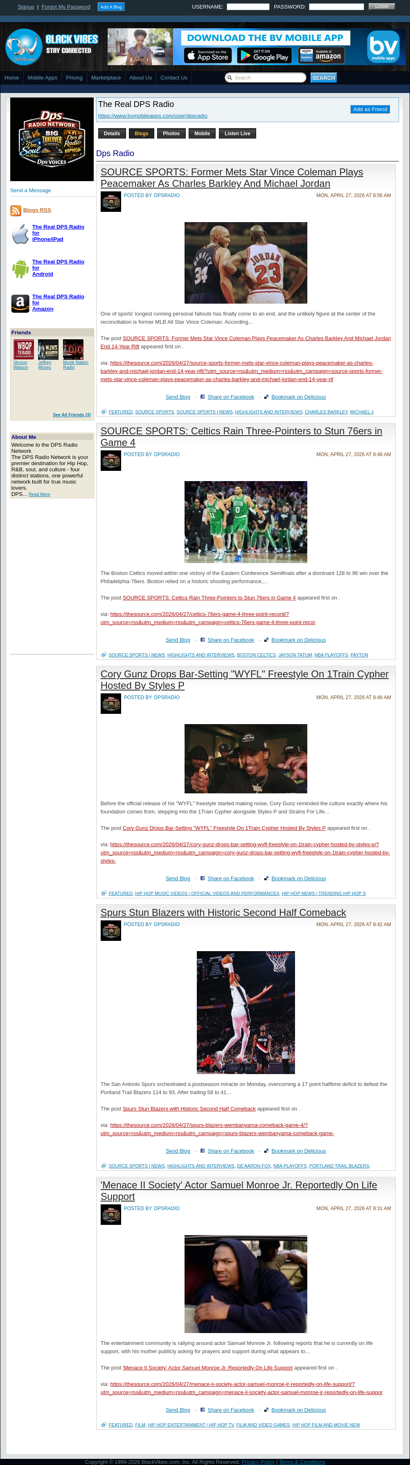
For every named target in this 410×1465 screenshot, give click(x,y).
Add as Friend (370, 109)
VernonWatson (21, 365)
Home (12, 78)
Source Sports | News (205, 411)
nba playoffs (331, 654)
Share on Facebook (230, 397)
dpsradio (167, 195)
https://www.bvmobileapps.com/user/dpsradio (152, 116)
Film (140, 1424)
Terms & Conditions (302, 1462)
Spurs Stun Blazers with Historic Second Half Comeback (223, 912)
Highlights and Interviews (268, 411)
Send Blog (178, 397)
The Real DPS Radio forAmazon (58, 302)
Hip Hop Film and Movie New (326, 1424)
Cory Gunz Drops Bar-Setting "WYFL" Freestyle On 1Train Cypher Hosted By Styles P (224, 828)
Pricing (74, 78)
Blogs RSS (37, 210)
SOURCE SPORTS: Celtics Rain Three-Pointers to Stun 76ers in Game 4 (209, 598)
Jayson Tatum (295, 654)
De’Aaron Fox (254, 1165)
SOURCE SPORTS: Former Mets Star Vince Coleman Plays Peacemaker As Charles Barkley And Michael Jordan (232, 177)
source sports (154, 411)
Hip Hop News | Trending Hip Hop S (324, 893)
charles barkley (326, 411)
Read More (39, 494)
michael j (362, 411)
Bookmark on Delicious (298, 397)
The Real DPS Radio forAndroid (58, 268)
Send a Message (30, 190)
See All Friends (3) (72, 414)
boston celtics (256, 654)
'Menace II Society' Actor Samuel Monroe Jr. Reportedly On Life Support (208, 1368)
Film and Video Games (263, 1424)
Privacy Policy (258, 1462)
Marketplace (106, 78)
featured (121, 411)
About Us (141, 78)
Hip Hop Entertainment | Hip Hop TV (191, 1424)
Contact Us (173, 78)
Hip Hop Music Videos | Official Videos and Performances (207, 893)
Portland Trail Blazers (339, 1165)
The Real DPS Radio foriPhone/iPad (58, 233)
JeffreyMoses (44, 365)
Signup (26, 7)
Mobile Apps (43, 78)
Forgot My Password (66, 7)
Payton (359, 654)
